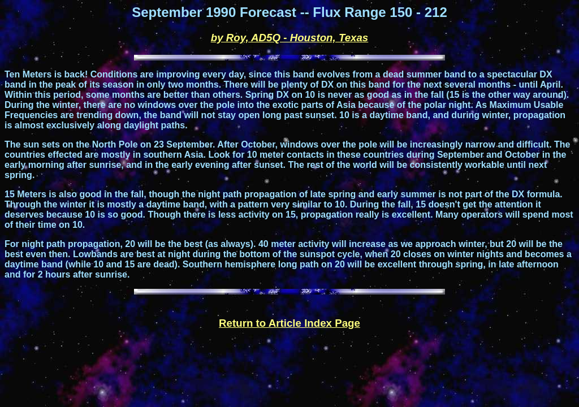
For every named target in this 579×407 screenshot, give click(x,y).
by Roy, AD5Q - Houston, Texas (290, 38)
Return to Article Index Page (289, 323)
